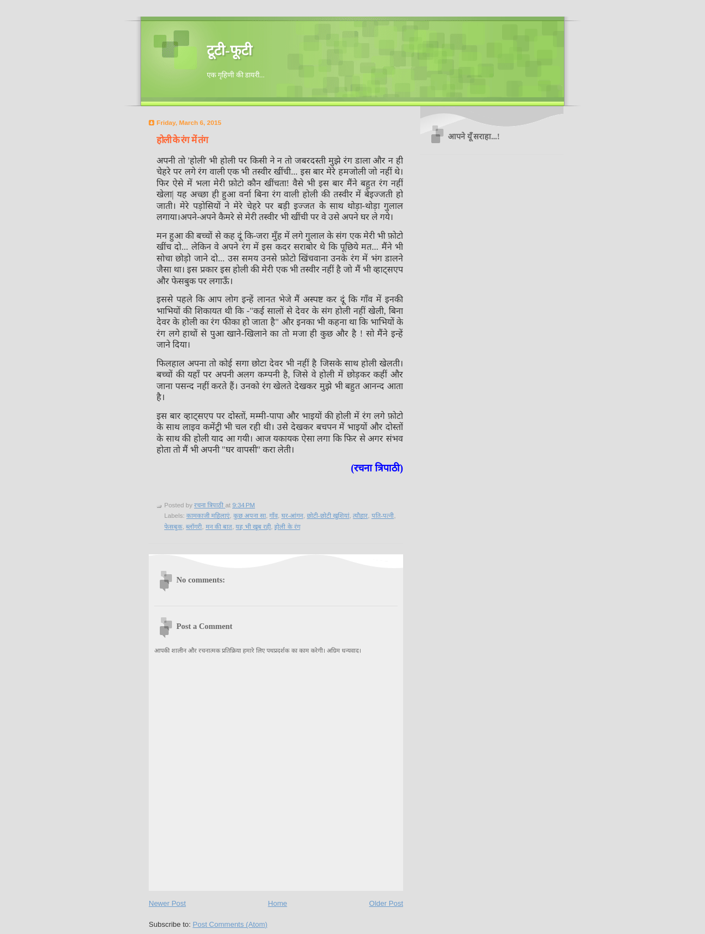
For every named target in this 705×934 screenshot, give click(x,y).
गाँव (273, 515)
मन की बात (219, 526)
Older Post (386, 903)
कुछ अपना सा (249, 515)
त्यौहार (360, 515)
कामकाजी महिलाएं (207, 515)
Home (278, 903)
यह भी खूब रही (253, 526)
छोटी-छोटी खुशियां (328, 515)
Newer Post (167, 903)
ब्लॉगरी (194, 526)
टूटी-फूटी (229, 51)
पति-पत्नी (383, 515)
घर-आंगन (292, 515)
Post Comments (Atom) (230, 924)
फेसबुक (173, 526)
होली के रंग (287, 526)
